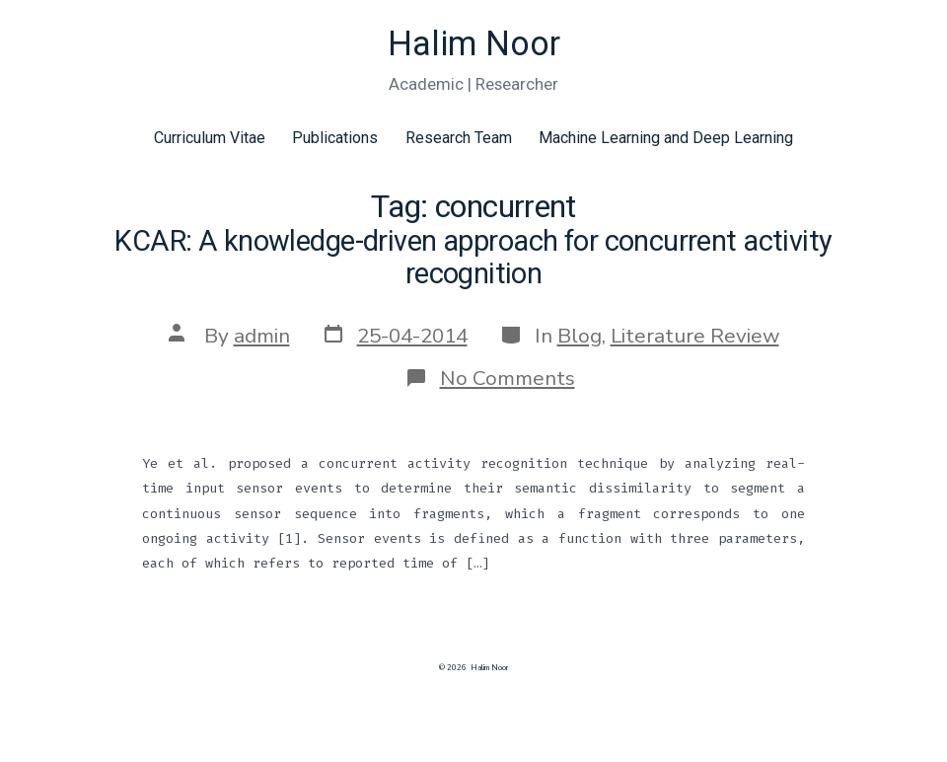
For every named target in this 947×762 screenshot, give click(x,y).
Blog (579, 335)
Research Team (458, 137)
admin (262, 335)
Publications (335, 137)
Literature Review (695, 335)
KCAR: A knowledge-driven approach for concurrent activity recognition (473, 257)
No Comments (507, 378)
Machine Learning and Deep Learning (666, 137)
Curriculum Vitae (209, 137)
